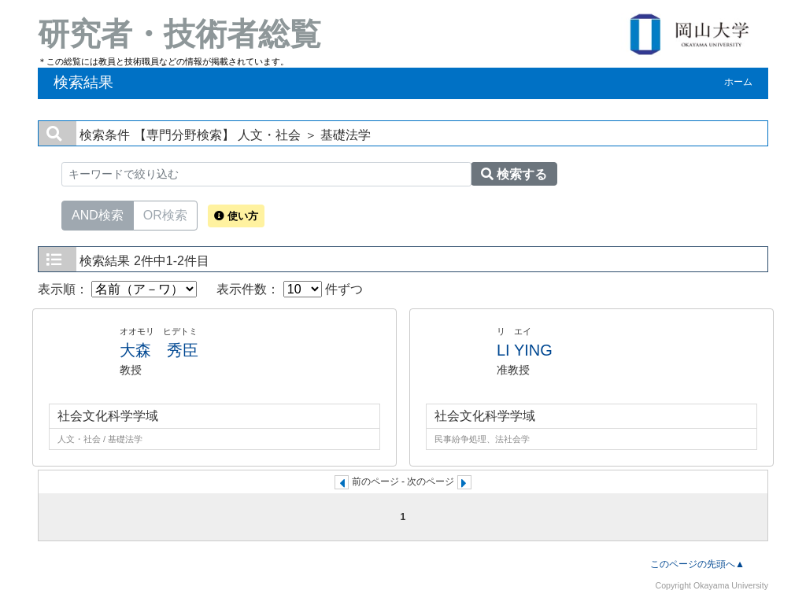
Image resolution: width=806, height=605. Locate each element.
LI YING (525, 350)
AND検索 (98, 214)
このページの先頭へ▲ (697, 564)
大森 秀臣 (159, 350)
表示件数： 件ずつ (289, 289)
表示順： (117, 289)
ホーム (738, 81)
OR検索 (165, 214)
